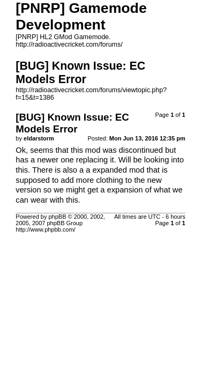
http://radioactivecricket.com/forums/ (69, 44)
